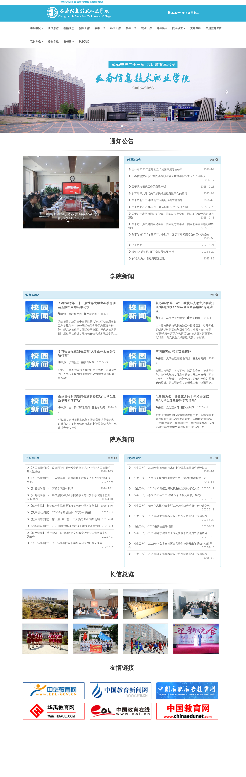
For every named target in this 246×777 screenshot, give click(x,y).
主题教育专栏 (214, 28)
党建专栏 (195, 28)
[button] (18, 90)
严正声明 (135, 245)
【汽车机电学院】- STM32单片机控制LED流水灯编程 (59, 512)
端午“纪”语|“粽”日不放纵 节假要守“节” (152, 251)
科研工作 (115, 28)
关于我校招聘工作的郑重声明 (147, 186)
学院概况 (35, 28)
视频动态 (68, 28)
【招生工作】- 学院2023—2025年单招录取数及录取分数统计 (165, 495)
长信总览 (53, 28)
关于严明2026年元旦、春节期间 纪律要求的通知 (158, 207)
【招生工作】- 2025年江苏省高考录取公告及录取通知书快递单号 (167, 554)
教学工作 (100, 28)
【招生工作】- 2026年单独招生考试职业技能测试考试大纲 (163, 488)
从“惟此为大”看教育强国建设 (146, 258)
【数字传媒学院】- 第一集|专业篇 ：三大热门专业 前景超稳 (63, 519)
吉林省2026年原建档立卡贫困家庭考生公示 (155, 169)
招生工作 (84, 28)
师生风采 (162, 28)
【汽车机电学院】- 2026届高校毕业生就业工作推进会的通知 (64, 526)
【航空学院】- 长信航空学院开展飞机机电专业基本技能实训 (63, 505)
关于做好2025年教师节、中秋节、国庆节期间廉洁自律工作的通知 (168, 234)
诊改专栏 (53, 41)
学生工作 (131, 28)
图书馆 (67, 41)
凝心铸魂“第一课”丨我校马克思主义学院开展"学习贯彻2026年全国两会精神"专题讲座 (185, 307)
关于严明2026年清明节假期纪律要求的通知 (155, 200)
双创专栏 (35, 41)
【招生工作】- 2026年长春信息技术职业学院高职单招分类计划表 (167, 468)
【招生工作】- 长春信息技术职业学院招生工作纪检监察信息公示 (167, 478)
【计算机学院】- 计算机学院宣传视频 (50, 488)
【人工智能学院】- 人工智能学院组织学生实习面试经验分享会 (64, 543)
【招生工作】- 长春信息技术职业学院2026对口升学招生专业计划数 (169, 505)
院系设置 (177, 28)
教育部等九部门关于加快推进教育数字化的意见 (157, 193)
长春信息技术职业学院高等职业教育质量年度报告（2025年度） (167, 176)
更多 (213, 160)
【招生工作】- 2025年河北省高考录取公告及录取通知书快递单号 (167, 516)
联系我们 (84, 41)
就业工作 (146, 28)
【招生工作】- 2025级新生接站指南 (150, 526)
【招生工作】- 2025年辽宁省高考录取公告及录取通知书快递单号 (167, 533)
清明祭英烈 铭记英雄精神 (173, 351)
